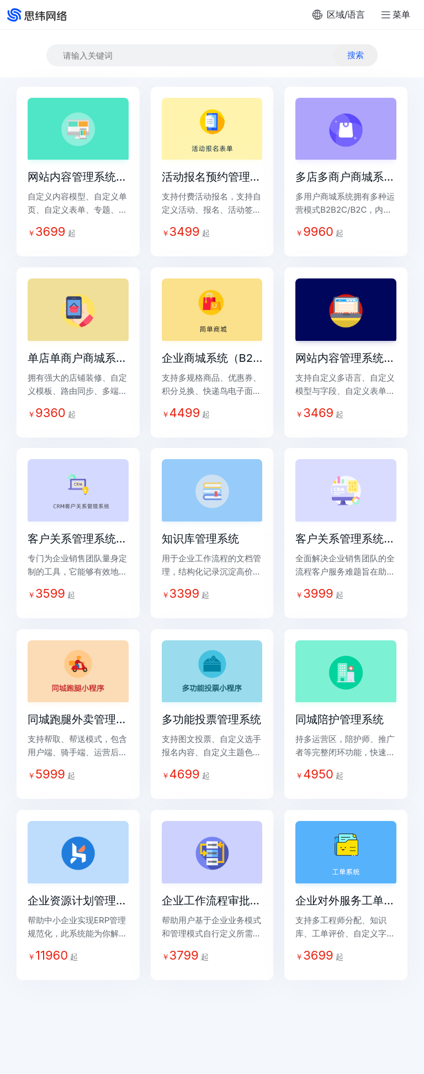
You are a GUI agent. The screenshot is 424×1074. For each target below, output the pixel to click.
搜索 (355, 55)
